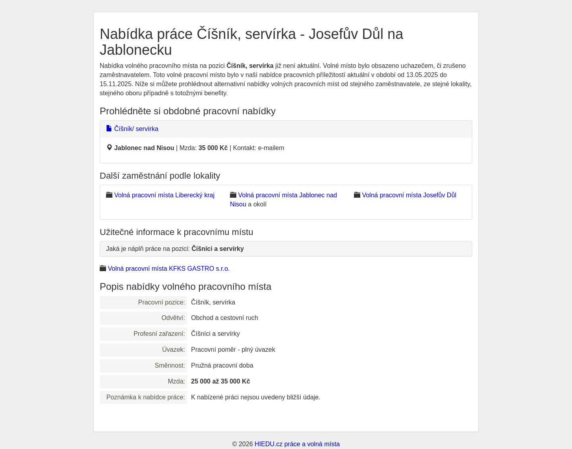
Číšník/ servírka (132, 128)
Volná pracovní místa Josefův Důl (409, 195)
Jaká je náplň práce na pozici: (175, 248)
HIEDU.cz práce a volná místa (297, 444)
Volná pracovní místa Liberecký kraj (164, 195)
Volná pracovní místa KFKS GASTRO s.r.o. (169, 268)
